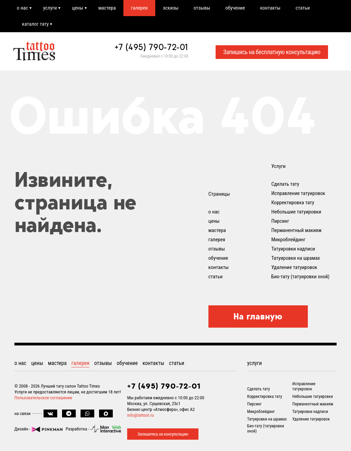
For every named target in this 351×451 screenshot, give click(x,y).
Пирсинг (280, 221)
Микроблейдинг (288, 239)
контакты (270, 8)
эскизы (171, 8)
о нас (22, 8)
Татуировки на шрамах (295, 258)
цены (77, 8)
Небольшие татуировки (296, 212)
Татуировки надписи (293, 249)
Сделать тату (285, 184)
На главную (257, 316)
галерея (139, 8)
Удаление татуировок (294, 267)
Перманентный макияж (296, 230)
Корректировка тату (292, 202)
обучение (235, 8)
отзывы (202, 8)
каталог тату (35, 24)
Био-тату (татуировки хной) (300, 276)
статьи (302, 8)
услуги (50, 8)
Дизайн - (38, 428)
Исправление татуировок (298, 193)
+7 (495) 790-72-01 (151, 47)
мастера (107, 8)
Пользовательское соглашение (43, 397)
